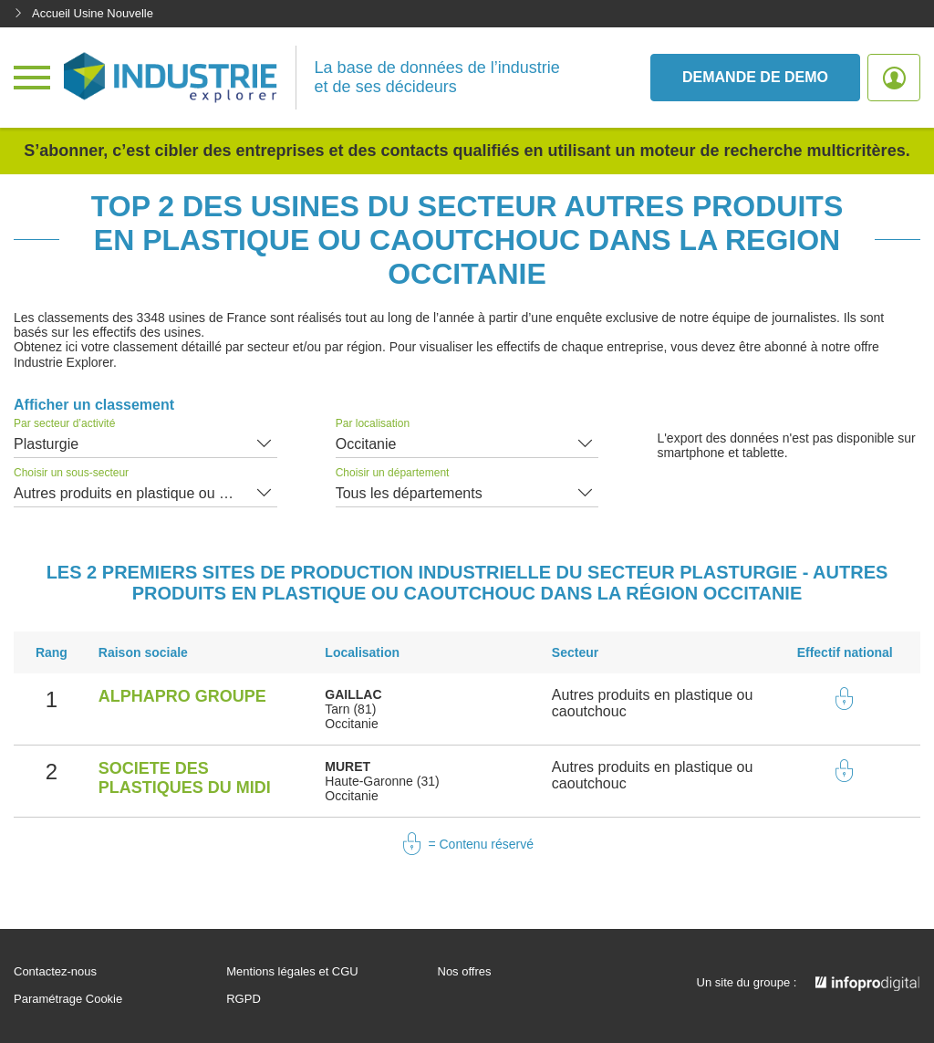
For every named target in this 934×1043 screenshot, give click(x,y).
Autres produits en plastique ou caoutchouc (145, 493)
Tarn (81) (350, 709)
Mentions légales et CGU (292, 971)
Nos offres (465, 971)
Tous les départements (409, 493)
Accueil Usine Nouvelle (83, 13)
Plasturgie (46, 444)
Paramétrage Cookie (68, 999)
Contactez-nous (55, 971)
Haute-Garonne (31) (382, 781)
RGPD (243, 999)
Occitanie (366, 444)
